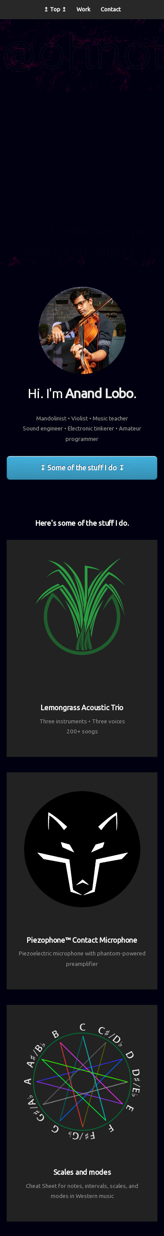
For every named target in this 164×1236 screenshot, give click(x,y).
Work (84, 9)
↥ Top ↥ (55, 9)
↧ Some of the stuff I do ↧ (82, 468)
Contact (111, 9)
